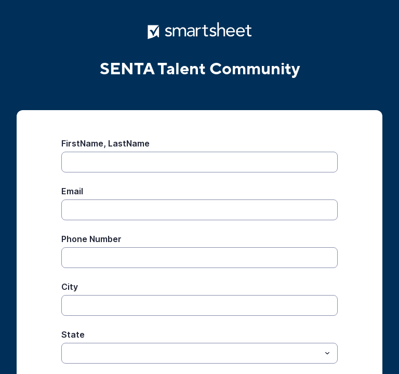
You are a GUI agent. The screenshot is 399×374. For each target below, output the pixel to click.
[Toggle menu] (327, 353)
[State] (191, 353)
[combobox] (199, 353)
